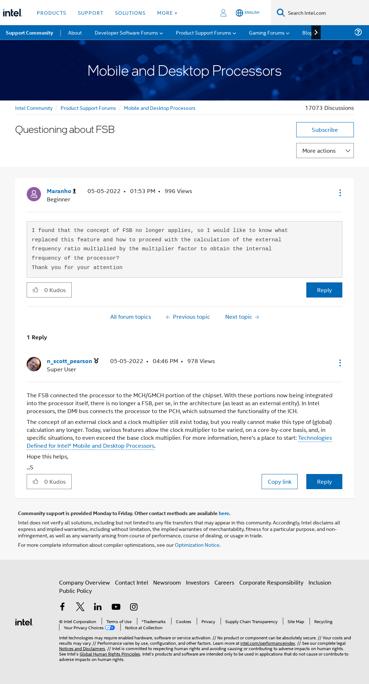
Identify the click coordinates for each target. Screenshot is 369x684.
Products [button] (51, 12)
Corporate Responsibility (271, 582)
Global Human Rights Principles (110, 653)
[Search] (281, 12)
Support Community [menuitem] (29, 32)
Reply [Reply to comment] (324, 481)
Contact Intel (131, 582)
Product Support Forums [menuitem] (203, 32)
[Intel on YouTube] (116, 607)
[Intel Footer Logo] (24, 621)
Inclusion (319, 582)
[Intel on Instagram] (134, 607)
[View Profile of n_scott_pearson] (73, 361)
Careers (224, 582)
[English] (247, 12)
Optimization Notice (197, 544)
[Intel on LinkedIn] (98, 607)
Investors (197, 582)
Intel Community (34, 107)
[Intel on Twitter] (80, 607)
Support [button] (90, 12)
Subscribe (325, 129)
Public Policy (75, 590)
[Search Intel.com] (327, 13)
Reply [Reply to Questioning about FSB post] (324, 290)
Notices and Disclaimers (82, 648)
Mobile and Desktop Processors (160, 107)
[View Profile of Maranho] (61, 191)
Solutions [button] (130, 12)
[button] (339, 192)
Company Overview (84, 582)
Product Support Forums (88, 107)
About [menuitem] (75, 32)
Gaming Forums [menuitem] (267, 32)
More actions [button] (318, 150)
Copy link (280, 481)
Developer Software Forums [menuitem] (126, 32)
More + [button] (167, 12)
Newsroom (167, 582)
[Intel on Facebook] (62, 607)
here (224, 513)
